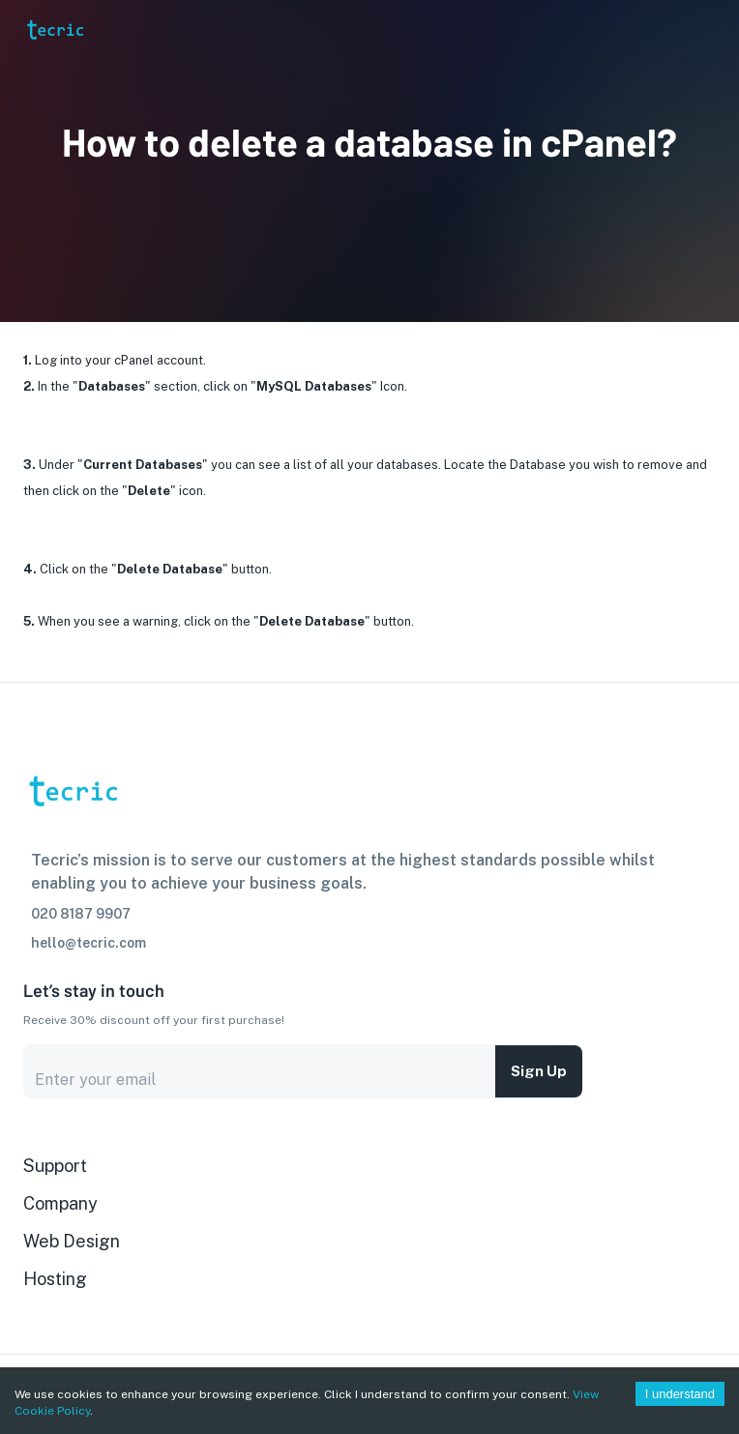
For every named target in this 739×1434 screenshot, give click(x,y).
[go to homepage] (54, 55)
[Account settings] (711, 29)
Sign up (538, 1071)
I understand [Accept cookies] (680, 1394)
